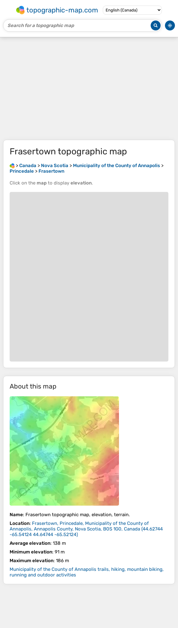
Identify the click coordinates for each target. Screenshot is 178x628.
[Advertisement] (89, 88)
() (86, 529)
